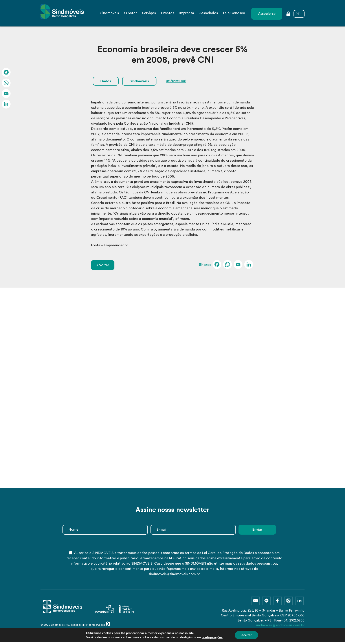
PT (298, 13)
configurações (212, 637)
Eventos (167, 13)
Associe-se (266, 13)
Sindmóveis (109, 13)
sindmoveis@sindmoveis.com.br (280, 625)
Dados (105, 81)
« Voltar (102, 265)
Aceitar (246, 635)
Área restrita (288, 14)
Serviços (149, 13)
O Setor (130, 13)
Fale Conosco (234, 13)
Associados (208, 13)
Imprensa (186, 13)
